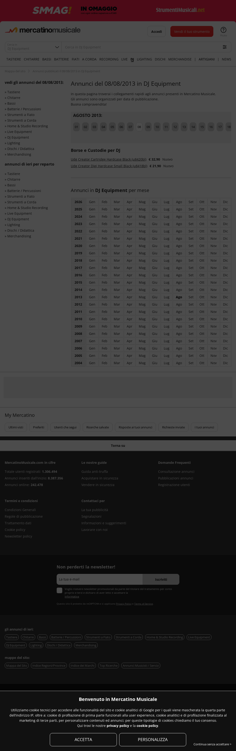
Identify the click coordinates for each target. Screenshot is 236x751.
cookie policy (147, 725)
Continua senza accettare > (212, 744)
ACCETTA (83, 739)
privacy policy (118, 725)
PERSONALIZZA (153, 739)
